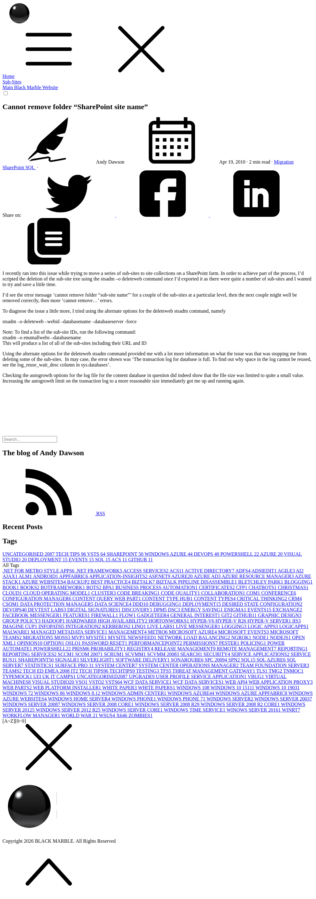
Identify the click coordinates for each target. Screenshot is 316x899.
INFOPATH (51, 626)
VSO (82, 682)
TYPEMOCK (17, 676)
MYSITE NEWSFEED (133, 637)
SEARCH (191, 654)
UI (37, 676)
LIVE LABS (161, 626)
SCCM (66, 654)
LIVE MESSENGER (199, 626)
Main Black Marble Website (30, 87)
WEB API (236, 682)
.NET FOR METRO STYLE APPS (39, 570)
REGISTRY (140, 648)
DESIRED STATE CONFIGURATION (262, 604)
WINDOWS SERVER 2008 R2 (168, 704)
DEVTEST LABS (47, 609)
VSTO (97, 682)
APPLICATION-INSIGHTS (118, 576)
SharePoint (13, 167)
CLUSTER (104, 593)
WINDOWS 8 (50, 693)
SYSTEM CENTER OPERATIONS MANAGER (189, 665)
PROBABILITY (109, 648)
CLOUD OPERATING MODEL (57, 593)
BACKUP (79, 581)
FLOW (128, 615)
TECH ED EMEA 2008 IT (51, 671)
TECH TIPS (71, 554)
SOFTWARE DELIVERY (143, 659)
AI (300, 570)
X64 (122, 715)
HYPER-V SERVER (269, 620)
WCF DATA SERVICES (199, 682)
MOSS (63, 637)
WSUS (107, 715)
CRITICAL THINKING (262, 598)
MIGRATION (38, 637)
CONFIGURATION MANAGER (37, 598)
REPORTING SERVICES (30, 654)
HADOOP (54, 620)
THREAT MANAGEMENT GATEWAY (214, 671)
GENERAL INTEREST (196, 615)
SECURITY (217, 654)
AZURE (272, 554)
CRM (295, 598)
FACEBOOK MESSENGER (32, 615)
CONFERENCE (278, 593)
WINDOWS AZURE (169, 554)
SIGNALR (67, 659)
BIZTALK (144, 581)
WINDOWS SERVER (230, 698)
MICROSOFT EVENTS (244, 632)
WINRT (291, 710)
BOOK (11, 587)
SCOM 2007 (89, 654)
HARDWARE (82, 620)
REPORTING (293, 648)
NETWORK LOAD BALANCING (194, 637)
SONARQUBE (188, 659)
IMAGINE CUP (20, 626)
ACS (119, 559)
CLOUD (12, 593)
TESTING (148, 671)
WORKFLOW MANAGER (31, 715)
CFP (242, 587)
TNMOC (293, 671)
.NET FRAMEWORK (99, 570)
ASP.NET (159, 576)
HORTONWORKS (169, 620)
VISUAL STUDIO (53, 682)
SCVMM (136, 654)
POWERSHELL (240, 554)
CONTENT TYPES (215, 598)
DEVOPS (207, 554)
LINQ (139, 626)
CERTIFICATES (217, 587)
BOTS (94, 587)
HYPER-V (202, 620)
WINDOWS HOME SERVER (79, 698)
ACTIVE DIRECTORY (210, 570)
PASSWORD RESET (105, 643)
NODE (261, 637)
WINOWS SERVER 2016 (254, 710)
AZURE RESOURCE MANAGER (258, 576)
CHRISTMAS (293, 587)
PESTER (230, 643)
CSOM (11, 604)
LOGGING (235, 626)
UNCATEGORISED (29, 554)
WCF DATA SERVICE (148, 682)
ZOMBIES (140, 715)
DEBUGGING (165, 604)
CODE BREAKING (139, 593)
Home (8, 76)
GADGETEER (153, 615)
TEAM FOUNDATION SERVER (274, 665)
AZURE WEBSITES (44, 581)
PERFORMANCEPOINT (155, 643)
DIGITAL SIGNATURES (94, 609)
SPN (234, 659)
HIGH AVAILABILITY (123, 620)
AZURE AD (207, 576)
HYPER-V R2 (231, 620)
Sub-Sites (11, 81)
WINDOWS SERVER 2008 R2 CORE (241, 704)
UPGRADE (142, 676)
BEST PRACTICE (111, 581)
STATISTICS (40, 665)
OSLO (73, 643)
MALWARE (16, 632)
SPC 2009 (216, 659)
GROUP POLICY (22, 620)
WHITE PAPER (120, 687)
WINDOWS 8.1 (84, 693)
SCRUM (114, 654)
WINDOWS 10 (193, 687)
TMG (276, 671)
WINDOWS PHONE (134, 698)
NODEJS (281, 637)
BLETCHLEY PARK (261, 581)
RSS (53, 513)
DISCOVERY (138, 609)
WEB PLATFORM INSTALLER (67, 687)
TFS (166, 671)
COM (253, 593)
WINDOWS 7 (18, 693)
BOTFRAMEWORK (63, 587)
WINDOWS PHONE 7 (181, 698)
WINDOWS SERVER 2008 (31, 704)
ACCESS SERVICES (146, 570)
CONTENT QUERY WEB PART (107, 598)
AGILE (287, 570)
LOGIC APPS (263, 626)
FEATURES (77, 615)
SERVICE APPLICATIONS (261, 654)
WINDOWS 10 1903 (278, 687)
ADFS (243, 570)
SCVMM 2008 (164, 654)
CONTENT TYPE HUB (168, 598)
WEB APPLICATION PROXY (280, 682)
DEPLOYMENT (48, 559)
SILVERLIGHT (97, 659)
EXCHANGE (287, 609)
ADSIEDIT (265, 570)
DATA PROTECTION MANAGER (57, 604)
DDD (140, 604)
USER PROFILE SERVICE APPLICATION (201, 676)
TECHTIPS (122, 671)
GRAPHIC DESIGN (279, 615)
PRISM (81, 648)
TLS (262, 671)
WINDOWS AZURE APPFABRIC (251, 693)
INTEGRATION (83, 626)
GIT (227, 615)
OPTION (54, 643)
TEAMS (12, 671)
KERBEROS (117, 626)
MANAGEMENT (128, 632)
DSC (174, 609)
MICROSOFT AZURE (193, 632)
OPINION (30, 643)
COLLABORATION (223, 593)
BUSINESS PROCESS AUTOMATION (157, 587)
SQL (30, 167)
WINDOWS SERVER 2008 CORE (98, 704)
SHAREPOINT (125, 554)
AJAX (10, 576)
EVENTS (82, 559)
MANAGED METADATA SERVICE (70, 632)
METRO (158, 632)
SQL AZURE (271, 659)
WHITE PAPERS (157, 687)
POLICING (254, 643)
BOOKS (30, 587)
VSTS (96, 554)
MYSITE (97, 637)
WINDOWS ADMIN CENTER (134, 693)
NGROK (241, 637)
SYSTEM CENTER (117, 665)
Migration (284, 162)
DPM (160, 609)
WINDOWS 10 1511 (233, 687)
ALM (26, 576)
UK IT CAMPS (59, 676)
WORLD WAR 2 (80, 715)
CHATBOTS (263, 587)
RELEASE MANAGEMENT (186, 648)
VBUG (256, 676)
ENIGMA (235, 609)
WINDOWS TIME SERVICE (195, 710)
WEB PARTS (17, 687)
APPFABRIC (74, 576)
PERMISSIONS (201, 643)
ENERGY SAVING (202, 609)
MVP (79, 637)
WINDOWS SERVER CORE (133, 710)
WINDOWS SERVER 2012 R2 (69, 710)
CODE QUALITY (181, 593)
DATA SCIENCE (113, 604)
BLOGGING (299, 581)
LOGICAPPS (294, 626)
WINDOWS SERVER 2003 (283, 698)
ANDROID (46, 576)
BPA (109, 587)
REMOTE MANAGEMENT (247, 648)
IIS (296, 620)
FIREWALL (105, 615)
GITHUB (140, 559)
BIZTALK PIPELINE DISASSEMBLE (197, 581)
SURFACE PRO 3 (75, 665)
